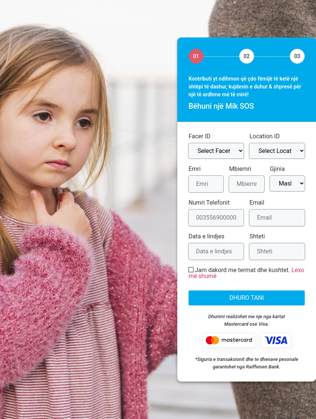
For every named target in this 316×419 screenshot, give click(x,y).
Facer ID (199, 136)
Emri (195, 169)
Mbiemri (240, 169)
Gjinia (277, 169)
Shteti (257, 236)
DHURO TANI (246, 297)
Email (256, 203)
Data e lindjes (207, 236)
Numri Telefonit (209, 203)
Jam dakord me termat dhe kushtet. (246, 273)
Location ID (264, 136)
